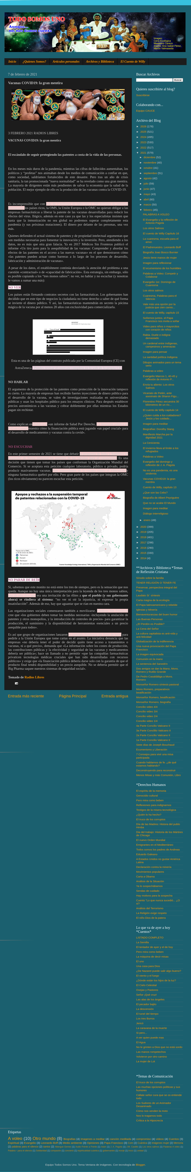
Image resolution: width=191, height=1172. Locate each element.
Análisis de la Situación (150, 881)
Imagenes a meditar (93, 1138)
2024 (143, 136)
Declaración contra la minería (153, 866)
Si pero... (141, 1032)
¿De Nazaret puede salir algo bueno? (158, 970)
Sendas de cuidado (147, 890)
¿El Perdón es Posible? (150, 623)
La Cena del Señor (147, 628)
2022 (143, 147)
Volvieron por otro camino (151, 1056)
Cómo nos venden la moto (152, 1110)
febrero (148, 209)
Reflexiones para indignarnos (153, 805)
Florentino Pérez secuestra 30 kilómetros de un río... (161, 403)
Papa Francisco (113, 1142)
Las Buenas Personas (149, 619)
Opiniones (93, 1142)
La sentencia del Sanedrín (152, 663)
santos (46, 1146)
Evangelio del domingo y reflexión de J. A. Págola (159, 463)
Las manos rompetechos (151, 1051)
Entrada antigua (115, 696)
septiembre (151, 173)
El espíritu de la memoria (151, 790)
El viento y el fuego (147, 975)
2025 (143, 131)
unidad (140, 1150)
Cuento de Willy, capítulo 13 (159, 487)
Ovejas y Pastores (147, 989)
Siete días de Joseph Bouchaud (155, 744)
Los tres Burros (145, 1018)
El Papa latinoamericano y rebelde (156, 604)
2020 (143, 526)
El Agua (141, 1042)
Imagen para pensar (155, 351)
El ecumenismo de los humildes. (162, 268)
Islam (103, 1147)
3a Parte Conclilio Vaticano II (153, 730)
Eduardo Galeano (146, 854)
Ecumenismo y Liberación (151, 749)
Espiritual (13, 1142)
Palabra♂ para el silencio (20, 1150)
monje (122, 1150)
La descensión (145, 1008)
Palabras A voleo (171, 1147)
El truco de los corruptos (150, 819)
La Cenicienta (151, 442)
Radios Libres (34, 677)
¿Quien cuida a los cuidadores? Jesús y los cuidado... (162, 417)
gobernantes (109, 1150)
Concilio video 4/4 (147, 706)
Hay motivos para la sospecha (154, 895)
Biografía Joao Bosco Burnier (160, 252)
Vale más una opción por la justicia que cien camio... (159, 306)
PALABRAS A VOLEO (156, 214)
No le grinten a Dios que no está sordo (159, 1047)
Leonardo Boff (49, 1142)
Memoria (178, 1143)
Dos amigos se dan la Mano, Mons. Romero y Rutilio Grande (157, 670)
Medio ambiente (72, 1142)
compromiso (143, 1138)
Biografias (69, 1138)
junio (147, 188)
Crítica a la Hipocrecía (149, 1120)
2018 (143, 537)
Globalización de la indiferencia (155, 641)
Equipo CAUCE (145, 110)
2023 (143, 142)
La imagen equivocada (149, 654)
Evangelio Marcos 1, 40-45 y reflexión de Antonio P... (160, 378)
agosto (148, 178)
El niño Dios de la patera (151, 917)
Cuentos (174, 1138)
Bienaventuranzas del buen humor (156, 614)
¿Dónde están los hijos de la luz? (156, 980)
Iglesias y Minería (146, 609)
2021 (143, 152)
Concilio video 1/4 (147, 720)
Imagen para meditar (155, 423)
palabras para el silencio (25, 1146)
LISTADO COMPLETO (149, 937)
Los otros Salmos (153, 228)
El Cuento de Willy (133, 61)
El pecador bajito (146, 1004)
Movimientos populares (150, 871)
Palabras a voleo (153, 370)
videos (160, 1138)
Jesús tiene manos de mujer (160, 257)
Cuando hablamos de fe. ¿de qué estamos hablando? (156, 764)
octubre (148, 167)
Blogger (140, 1164)
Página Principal (72, 696)
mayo (147, 194)
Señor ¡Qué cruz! (146, 994)
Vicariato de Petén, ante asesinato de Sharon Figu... (161, 395)
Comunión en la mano (149, 659)
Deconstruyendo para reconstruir (156, 770)
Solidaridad (41, 1150)
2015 (143, 552)
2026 (143, 126)
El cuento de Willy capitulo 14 (160, 409)
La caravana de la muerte (151, 1027)
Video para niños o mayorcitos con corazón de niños (161, 328)
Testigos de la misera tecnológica (156, 809)
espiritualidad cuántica (88, 1150)
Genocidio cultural (147, 795)
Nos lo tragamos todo (149, 1115)
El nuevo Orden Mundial (150, 839)
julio (146, 183)
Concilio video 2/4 (147, 716)
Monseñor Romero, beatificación (155, 697)
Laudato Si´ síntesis (148, 595)
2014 (143, 558)
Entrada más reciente (26, 696)
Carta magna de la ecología (152, 600)
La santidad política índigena (160, 357)
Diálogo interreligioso (155, 513)
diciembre (150, 157)
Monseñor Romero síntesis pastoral (157, 684)
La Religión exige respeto (151, 912)
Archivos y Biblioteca (100, 61)
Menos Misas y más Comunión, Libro (158, 775)
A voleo (15, 1138)
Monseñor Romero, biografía (153, 702)
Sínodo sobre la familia (150, 577)
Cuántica (142, 1143)
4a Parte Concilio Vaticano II (153, 725)
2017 (143, 542)
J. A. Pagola (116, 1147)
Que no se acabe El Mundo (159, 502)
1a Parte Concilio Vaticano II (153, 739)
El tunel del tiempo (147, 1013)
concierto (69, 1150)
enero (147, 520)
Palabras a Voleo (153, 456)
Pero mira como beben (150, 800)
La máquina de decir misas (152, 956)
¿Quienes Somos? (34, 61)
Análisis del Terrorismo (149, 908)
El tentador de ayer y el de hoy (154, 947)
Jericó (139, 1023)
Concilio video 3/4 (147, 711)
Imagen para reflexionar (157, 262)
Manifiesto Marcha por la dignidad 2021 (158, 436)
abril (146, 199)
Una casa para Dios (148, 966)
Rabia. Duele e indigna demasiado (156, 336)
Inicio (12, 61)
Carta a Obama (145, 876)
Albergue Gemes (63, 1147)
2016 (143, 547)
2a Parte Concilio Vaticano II (153, 735)
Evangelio (30, 1142)
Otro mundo (44, 1138)
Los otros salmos (153, 290)
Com (130, 1143)
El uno (140, 961)
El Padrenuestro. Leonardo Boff (162, 247)
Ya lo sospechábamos (149, 886)
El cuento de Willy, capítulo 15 (161, 312)
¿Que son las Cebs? (155, 492)
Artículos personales (66, 61)
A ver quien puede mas (150, 1037)
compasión (56, 1150)
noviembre (150, 162)
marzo (148, 204)
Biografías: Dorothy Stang (158, 429)
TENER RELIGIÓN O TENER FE (156, 582)
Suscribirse (143, 95)
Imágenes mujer (160, 1143)
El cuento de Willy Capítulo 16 (161, 233)
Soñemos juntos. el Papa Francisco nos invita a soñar (161, 319)
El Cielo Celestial (146, 985)
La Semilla (142, 942)
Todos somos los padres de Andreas (158, 849)
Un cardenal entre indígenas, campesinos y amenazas (160, 345)
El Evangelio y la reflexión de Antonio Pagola (160, 221)
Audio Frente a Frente (86, 1147)
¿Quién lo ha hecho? (148, 814)
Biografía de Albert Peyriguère (161, 497)
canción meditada (120, 1138)
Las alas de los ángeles (150, 999)
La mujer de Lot (145, 1061)
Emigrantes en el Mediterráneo (154, 844)
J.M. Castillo (132, 1147)
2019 (143, 531)
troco (130, 1150)
